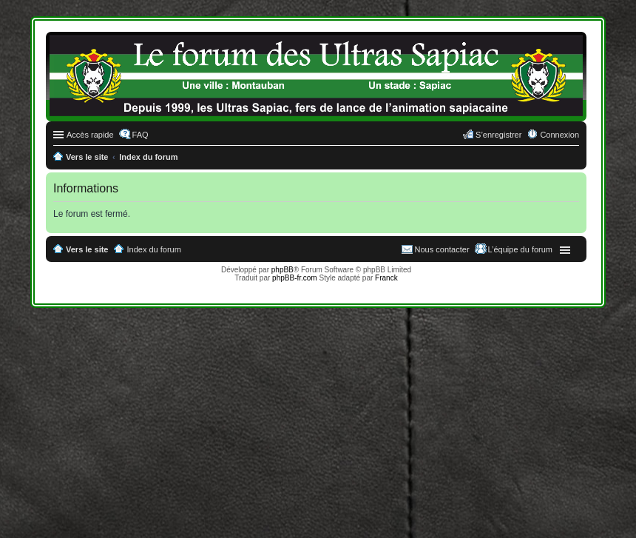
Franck (386, 278)
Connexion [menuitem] (559, 134)
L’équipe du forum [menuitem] (520, 249)
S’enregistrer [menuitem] (498, 134)
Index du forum (154, 249)
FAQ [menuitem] (140, 134)
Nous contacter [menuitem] (442, 249)
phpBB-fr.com (294, 278)
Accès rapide (90, 134)
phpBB (282, 270)
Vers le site (87, 249)
